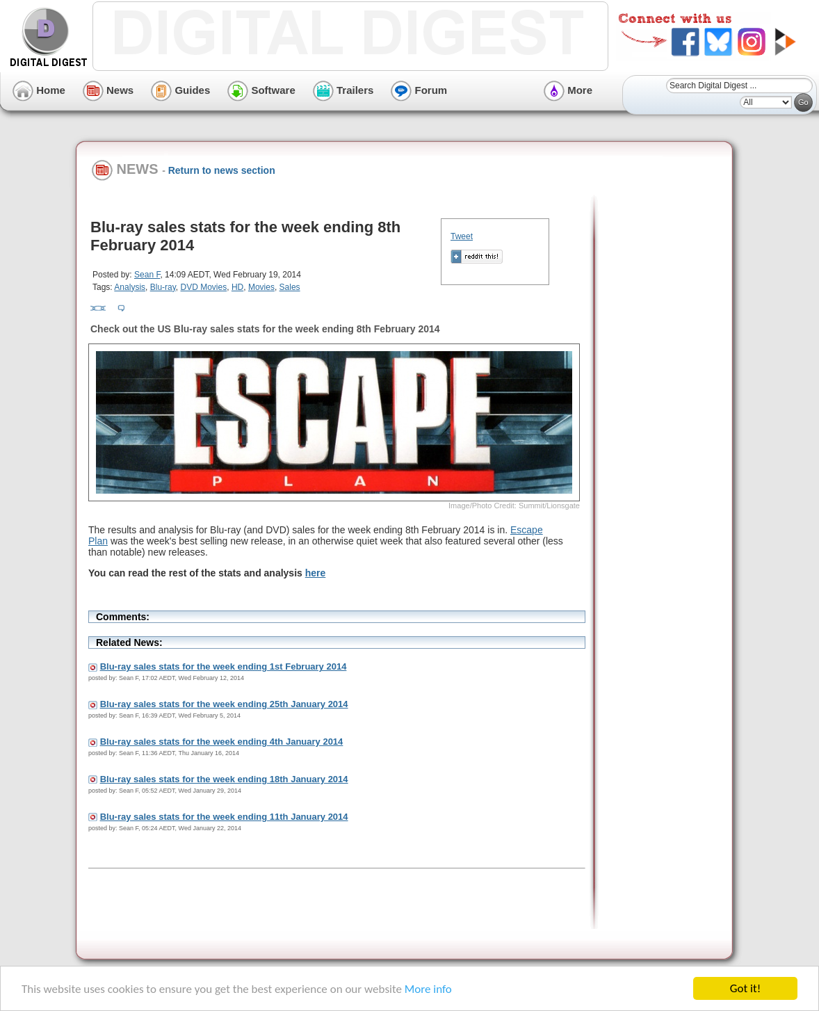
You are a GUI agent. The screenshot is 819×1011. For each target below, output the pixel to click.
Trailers (343, 90)
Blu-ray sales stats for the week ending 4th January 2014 (221, 741)
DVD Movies (204, 287)
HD (237, 287)
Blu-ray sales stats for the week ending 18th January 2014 (224, 779)
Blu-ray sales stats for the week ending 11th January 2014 (224, 816)
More (568, 90)
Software (261, 90)
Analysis (129, 287)
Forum (419, 90)
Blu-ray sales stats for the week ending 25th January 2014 (224, 704)
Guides (180, 90)
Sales (289, 287)
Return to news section (221, 170)
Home (39, 90)
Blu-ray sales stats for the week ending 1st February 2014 (223, 666)
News (108, 90)
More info (428, 989)
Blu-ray (163, 287)
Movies (261, 287)
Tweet (462, 236)
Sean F (147, 275)
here (315, 573)
